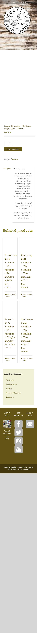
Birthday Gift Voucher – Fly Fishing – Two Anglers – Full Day (26, 269)
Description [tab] (7, 168)
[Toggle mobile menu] (33, 35)
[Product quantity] (10, 143)
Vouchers (14, 159)
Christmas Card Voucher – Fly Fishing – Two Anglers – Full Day (11, 269)
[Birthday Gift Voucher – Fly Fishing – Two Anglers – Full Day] (27, 244)
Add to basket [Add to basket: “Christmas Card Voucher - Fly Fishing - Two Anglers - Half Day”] (24, 359)
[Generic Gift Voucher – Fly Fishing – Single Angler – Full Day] (10, 308)
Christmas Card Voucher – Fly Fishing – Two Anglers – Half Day (27, 334)
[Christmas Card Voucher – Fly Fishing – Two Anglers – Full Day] (10, 244)
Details (14, 294)
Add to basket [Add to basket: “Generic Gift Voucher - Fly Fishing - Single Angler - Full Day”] (8, 359)
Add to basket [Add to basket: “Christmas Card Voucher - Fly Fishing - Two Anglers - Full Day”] (8, 295)
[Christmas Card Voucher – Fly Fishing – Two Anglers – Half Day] (27, 308)
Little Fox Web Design (23, 469)
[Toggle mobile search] (29, 35)
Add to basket (13, 149)
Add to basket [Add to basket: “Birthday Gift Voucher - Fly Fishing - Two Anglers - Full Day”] (24, 295)
